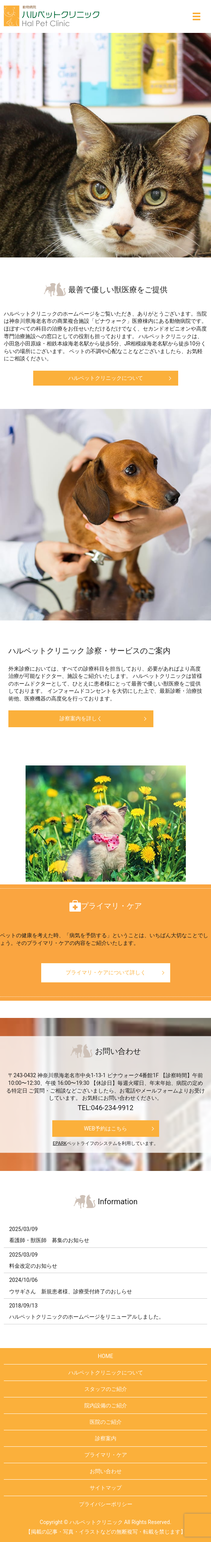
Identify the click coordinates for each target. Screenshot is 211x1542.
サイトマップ (106, 1488)
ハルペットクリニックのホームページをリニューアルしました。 (86, 1317)
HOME (105, 1356)
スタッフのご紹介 (105, 1389)
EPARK (59, 1143)
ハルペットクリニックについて (105, 378)
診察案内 (105, 1438)
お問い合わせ (106, 1471)
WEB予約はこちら (105, 1128)
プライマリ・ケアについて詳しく (106, 972)
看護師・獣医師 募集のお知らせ (49, 1240)
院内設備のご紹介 (105, 1405)
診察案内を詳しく (81, 718)
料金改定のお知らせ (33, 1266)
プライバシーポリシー (105, 1504)
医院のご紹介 (106, 1422)
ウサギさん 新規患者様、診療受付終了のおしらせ (70, 1291)
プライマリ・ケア (105, 1455)
